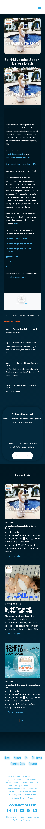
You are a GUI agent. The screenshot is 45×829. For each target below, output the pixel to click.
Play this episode (15, 556)
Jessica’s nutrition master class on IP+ (21, 164)
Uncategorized (31, 67)
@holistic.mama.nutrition (16, 154)
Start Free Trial (22, 456)
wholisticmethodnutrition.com (18, 157)
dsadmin (13, 67)
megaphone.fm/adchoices (16, 277)
